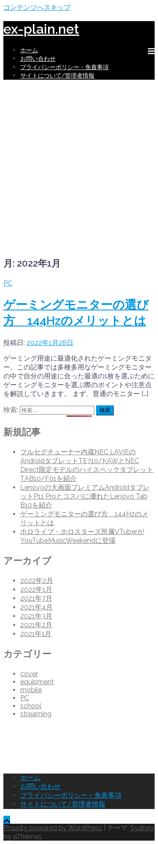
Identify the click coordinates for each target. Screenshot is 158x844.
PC (7, 283)
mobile (31, 690)
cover (29, 674)
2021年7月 (36, 598)
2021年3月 (36, 616)
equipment (37, 682)
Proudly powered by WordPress (52, 828)
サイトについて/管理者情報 (57, 75)
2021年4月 (36, 607)
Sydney (142, 828)
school (30, 706)
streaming (35, 714)
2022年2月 (36, 581)
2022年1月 (36, 589)
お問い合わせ (38, 58)
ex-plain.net (41, 29)
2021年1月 (35, 634)
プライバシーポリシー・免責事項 (64, 67)
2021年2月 (36, 625)
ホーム (29, 50)
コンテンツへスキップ (37, 7)
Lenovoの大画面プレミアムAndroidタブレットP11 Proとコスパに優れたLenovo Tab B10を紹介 (85, 496)
